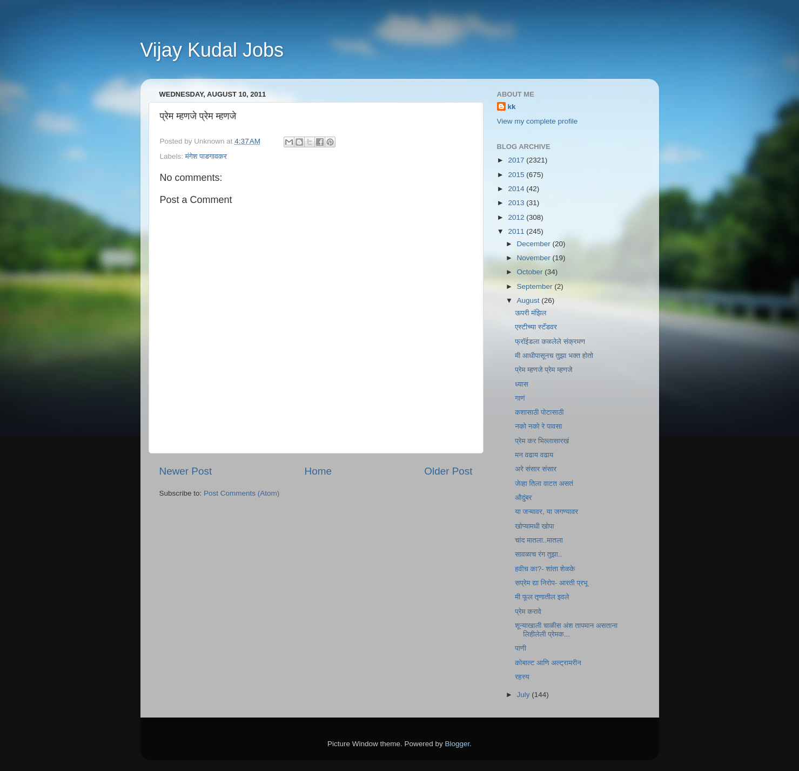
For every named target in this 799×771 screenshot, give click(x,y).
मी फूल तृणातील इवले (542, 597)
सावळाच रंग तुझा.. (538, 554)
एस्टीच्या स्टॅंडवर (536, 327)
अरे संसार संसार (535, 469)
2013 (517, 203)
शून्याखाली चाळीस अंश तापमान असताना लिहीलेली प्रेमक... (566, 629)
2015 (517, 175)
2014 (517, 189)
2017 (517, 160)
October (531, 272)
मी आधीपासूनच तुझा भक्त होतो (554, 355)
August (529, 300)
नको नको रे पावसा (538, 426)
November (535, 258)
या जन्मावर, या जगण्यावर (546, 512)
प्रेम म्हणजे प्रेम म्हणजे (543, 370)
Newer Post (185, 471)
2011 (517, 231)
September (536, 286)
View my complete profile (537, 121)
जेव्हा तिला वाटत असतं (544, 483)
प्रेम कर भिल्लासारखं (542, 441)
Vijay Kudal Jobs (212, 50)
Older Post (448, 471)
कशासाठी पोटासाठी (539, 412)
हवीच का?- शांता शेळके (545, 569)
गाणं (520, 398)
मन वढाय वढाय (534, 455)
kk (512, 107)
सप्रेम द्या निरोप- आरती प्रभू (551, 583)
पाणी (520, 648)
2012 (517, 217)
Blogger (457, 744)
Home (318, 471)
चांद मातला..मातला (539, 540)
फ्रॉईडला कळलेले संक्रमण (550, 341)
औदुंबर (523, 497)
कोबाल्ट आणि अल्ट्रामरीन (548, 663)
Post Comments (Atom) (241, 493)
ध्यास (521, 384)
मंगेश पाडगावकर (206, 156)
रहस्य (522, 677)
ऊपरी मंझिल (530, 313)
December (535, 244)
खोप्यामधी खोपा (534, 526)
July (524, 695)
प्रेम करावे (528, 611)
